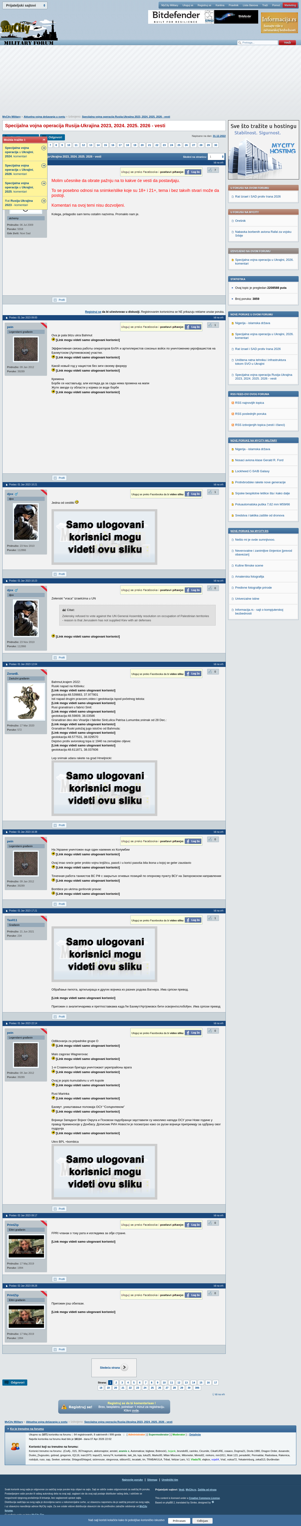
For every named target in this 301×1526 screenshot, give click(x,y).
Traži (265, 5)
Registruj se (204, 5)
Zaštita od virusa (207, 1489)
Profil (62, 299)
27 (193, 145)
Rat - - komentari (19, 203)
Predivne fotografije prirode (253, 587)
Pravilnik (233, 5)
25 (179, 145)
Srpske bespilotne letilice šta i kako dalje (262, 493)
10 (68, 145)
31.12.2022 (219, 136)
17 (120, 145)
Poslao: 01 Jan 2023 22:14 (23, 1023)
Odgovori (55, 137)
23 (164, 145)
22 (156, 145)
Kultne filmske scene (249, 565)
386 (197, 1387)
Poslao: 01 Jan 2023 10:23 (23, 580)
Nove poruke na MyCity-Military (253, 440)
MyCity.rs (191, 1489)
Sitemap (152, 1479)
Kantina (220, 5)
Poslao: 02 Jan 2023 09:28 (23, 1285)
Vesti (181, 1489)
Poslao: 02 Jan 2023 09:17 (23, 1215)
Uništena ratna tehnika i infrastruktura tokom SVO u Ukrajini (260, 361)
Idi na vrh (220, 1394)
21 (149, 145)
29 (208, 145)
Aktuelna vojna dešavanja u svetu (44, 116)
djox (10, 494)
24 (171, 145)
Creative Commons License (204, 1498)
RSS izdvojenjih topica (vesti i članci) (260, 425)
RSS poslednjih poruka (250, 414)
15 (105, 145)
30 (215, 145)
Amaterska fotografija (249, 576)
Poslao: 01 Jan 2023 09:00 (23, 317)
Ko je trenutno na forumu (27, 1429)
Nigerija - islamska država (252, 323)
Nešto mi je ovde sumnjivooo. (255, 539)
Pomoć (276, 5)
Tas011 (12, 920)
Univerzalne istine (247, 598)
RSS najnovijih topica (249, 402)
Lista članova (250, 5)
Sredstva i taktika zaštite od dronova (259, 515)
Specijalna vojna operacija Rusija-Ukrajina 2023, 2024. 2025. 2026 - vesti (126, 116)
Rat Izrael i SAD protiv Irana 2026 (258, 196)
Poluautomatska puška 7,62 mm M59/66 (262, 504)
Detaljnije (195, 1434)
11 (76, 145)
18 (127, 145)
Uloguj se (187, 5)
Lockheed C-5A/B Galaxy (252, 471)
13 (90, 145)
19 (134, 145)
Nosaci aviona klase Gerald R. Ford (259, 460)
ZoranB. (13, 673)
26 (186, 145)
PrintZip (13, 1225)
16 (112, 145)
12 (83, 145)
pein (10, 327)
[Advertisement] (150, 82)
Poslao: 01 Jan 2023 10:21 (23, 484)
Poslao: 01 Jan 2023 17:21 (23, 910)
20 (142, 145)
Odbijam (202, 1520)
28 (201, 145)
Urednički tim (170, 1479)
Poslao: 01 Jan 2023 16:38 (23, 832)
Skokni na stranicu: (195, 156)
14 (98, 145)
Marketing (290, 5)
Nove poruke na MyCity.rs (249, 531)
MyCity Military (169, 5)
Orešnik (240, 220)
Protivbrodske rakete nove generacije (260, 482)
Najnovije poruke (132, 1479)
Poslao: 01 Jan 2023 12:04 (23, 664)
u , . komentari (19, 152)
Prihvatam (179, 1520)
